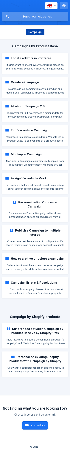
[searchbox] (35, 16)
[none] (51, 5)
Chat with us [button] (38, 425)
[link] (35, 63)
